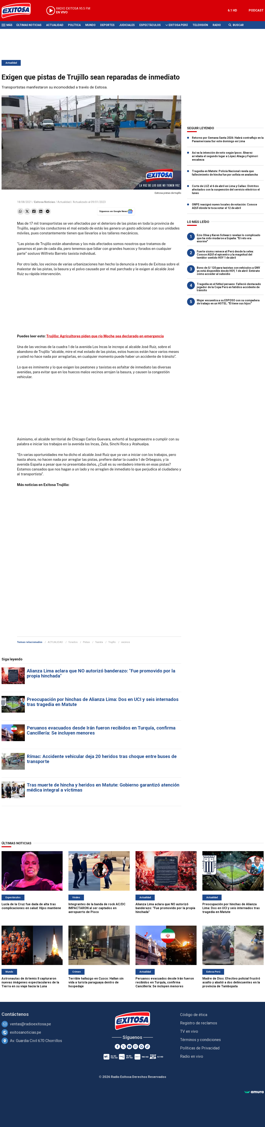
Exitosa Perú (178, 25)
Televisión (200, 25)
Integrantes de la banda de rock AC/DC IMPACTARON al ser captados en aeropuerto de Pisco (96, 908)
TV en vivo (189, 1031)
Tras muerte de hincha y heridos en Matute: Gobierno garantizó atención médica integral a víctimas (103, 787)
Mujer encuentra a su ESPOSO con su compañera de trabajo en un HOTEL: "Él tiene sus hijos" (228, 302)
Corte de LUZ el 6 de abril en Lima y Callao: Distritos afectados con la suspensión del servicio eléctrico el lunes (226, 190)
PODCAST (256, 10)
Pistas (86, 642)
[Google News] (141, 1046)
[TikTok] (147, 1046)
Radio (217, 25)
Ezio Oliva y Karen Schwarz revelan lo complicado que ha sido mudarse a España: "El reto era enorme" (228, 238)
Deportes (107, 25)
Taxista (99, 642)
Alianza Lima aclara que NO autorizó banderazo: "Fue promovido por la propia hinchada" (101, 673)
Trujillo (112, 642)
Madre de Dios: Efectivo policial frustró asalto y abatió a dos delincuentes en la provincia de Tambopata (231, 982)
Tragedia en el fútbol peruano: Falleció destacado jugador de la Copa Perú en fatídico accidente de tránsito (229, 287)
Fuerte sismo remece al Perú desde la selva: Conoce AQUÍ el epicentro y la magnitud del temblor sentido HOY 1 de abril (225, 254)
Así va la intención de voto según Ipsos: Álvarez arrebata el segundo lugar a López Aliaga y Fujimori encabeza (225, 156)
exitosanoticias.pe (25, 1032)
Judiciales (127, 25)
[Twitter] (123, 1046)
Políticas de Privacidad (199, 1048)
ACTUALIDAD (55, 642)
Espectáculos (150, 25)
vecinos (125, 642)
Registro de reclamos (198, 1023)
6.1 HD (232, 10)
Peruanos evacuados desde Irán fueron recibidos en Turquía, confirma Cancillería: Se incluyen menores (101, 730)
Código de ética (193, 1014)
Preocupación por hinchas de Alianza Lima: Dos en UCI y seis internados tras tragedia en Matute (103, 702)
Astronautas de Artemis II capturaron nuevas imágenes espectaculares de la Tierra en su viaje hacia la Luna (30, 982)
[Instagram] (135, 1046)
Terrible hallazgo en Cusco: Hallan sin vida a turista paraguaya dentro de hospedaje (95, 982)
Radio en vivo (191, 1056)
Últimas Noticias (28, 25)
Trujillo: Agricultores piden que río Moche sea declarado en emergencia (105, 336)
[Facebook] (117, 1046)
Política (74, 25)
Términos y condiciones (200, 1039)
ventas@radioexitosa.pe (30, 1024)
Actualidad (54, 25)
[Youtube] (129, 1046)
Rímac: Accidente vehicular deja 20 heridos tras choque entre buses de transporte (102, 759)
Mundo (90, 25)
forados (73, 642)
